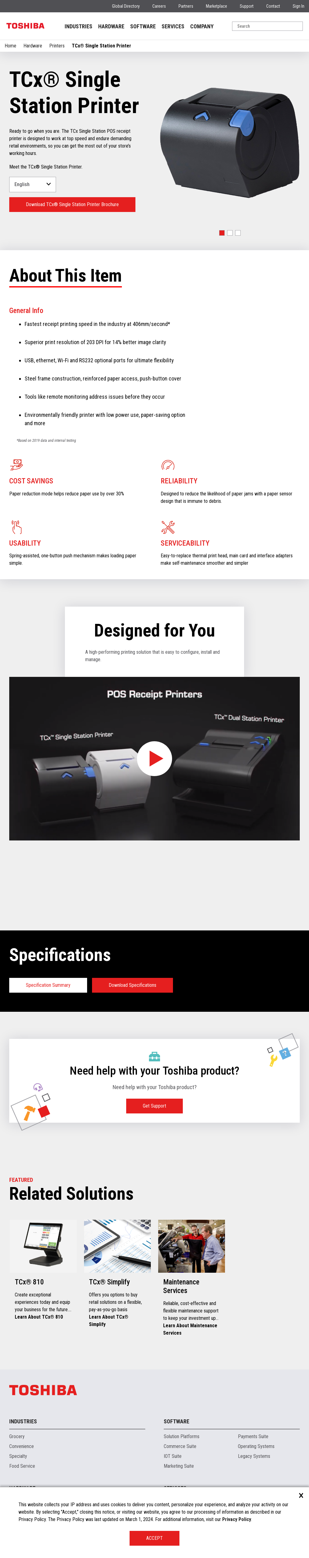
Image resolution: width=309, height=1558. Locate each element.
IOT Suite (173, 1456)
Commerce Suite (180, 1446)
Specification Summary (48, 985)
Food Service (22, 1466)
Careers (159, 6)
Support (247, 6)
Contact (273, 6)
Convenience (21, 1446)
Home (10, 46)
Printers (57, 46)
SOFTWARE (143, 26)
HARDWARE (111, 26)
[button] (222, 233)
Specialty (18, 1456)
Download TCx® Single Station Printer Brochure (72, 204)
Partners (186, 6)
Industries (23, 1421)
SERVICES (173, 26)
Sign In (298, 6)
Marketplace (216, 6)
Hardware (32, 46)
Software (176, 1421)
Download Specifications (132, 985)
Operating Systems (256, 1446)
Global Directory (126, 6)
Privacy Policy (236, 1519)
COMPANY (202, 26)
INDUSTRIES (78, 26)
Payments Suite (253, 1436)
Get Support (154, 1106)
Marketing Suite (179, 1466)
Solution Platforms (181, 1436)
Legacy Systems (254, 1456)
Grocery (17, 1436)
